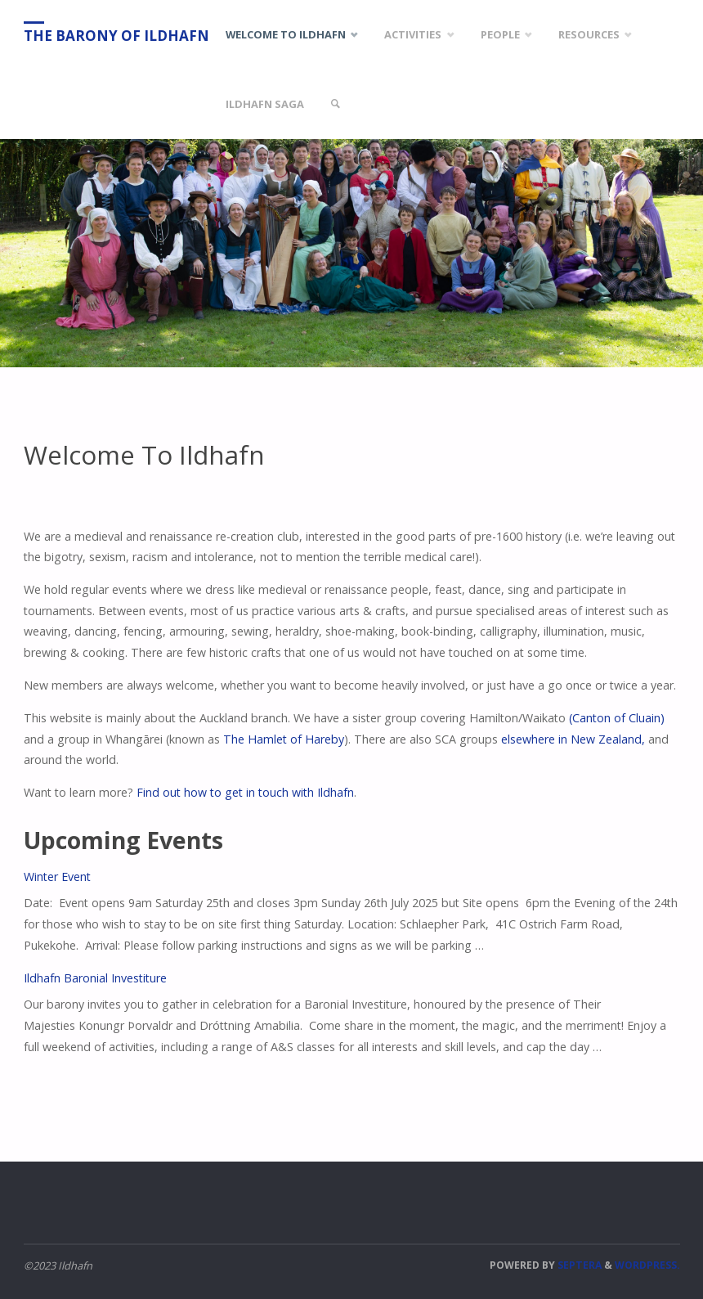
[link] (335, 104)
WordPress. (647, 1265)
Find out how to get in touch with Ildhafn (245, 792)
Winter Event (57, 876)
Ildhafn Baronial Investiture (95, 978)
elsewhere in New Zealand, (573, 739)
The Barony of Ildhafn (116, 35)
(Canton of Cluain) (617, 718)
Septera (578, 1265)
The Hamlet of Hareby (283, 739)
